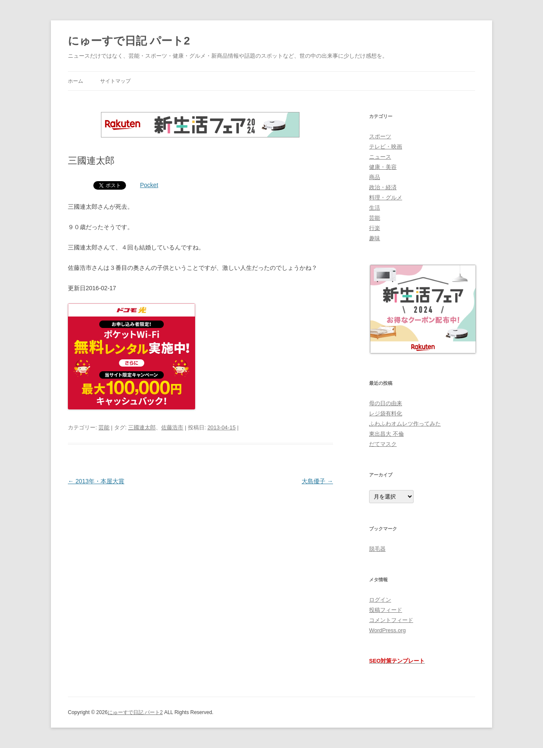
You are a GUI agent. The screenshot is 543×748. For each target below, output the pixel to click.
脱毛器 (377, 549)
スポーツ (380, 136)
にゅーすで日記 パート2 (129, 40)
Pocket (149, 185)
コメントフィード (391, 620)
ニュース (380, 157)
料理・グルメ (385, 197)
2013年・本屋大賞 (96, 481)
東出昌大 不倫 (386, 434)
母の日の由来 (385, 403)
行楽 (374, 228)
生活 (374, 208)
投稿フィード (385, 610)
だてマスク (383, 444)
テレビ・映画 (385, 146)
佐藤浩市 (172, 427)
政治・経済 (383, 187)
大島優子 (317, 481)
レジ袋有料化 (385, 413)
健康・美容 (383, 167)
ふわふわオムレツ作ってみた (405, 423)
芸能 (103, 427)
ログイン (380, 600)
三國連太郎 (142, 427)
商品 (374, 177)
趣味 (374, 238)
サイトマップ (115, 81)
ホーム (75, 81)
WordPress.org (387, 630)
